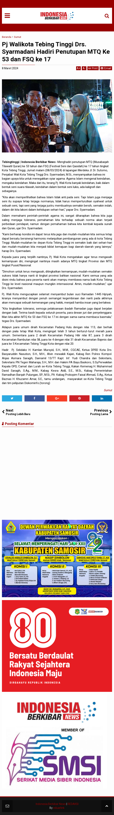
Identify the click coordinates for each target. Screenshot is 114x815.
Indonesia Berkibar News (51, 803)
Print (93, 68)
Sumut (108, 390)
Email (106, 68)
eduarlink (58, 807)
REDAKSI (73, 803)
